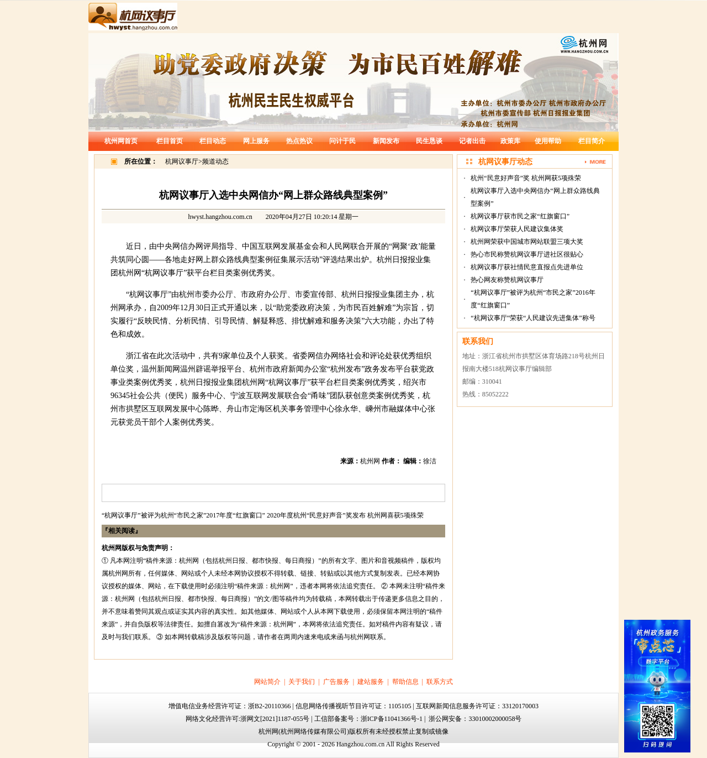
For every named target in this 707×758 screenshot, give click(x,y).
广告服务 (336, 682)
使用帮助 (548, 141)
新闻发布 (386, 141)
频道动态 (215, 161)
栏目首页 (169, 141)
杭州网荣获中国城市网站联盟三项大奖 (527, 241)
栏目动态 (212, 141)
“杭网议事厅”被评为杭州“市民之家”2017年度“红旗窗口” (183, 515)
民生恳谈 (429, 141)
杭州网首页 (121, 141)
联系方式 (439, 682)
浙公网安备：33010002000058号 (475, 719)
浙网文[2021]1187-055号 (275, 719)
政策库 (510, 141)
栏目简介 (591, 141)
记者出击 (472, 141)
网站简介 (267, 682)
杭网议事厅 (181, 161)
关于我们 (301, 682)
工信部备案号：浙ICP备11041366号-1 (368, 719)
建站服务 (370, 682)
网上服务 (256, 141)
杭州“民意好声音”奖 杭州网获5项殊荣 (526, 178)
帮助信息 (405, 682)
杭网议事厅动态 (505, 162)
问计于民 (342, 141)
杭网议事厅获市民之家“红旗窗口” (520, 216)
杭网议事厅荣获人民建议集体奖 (517, 229)
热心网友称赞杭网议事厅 (507, 280)
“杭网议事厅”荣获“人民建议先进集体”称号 (533, 318)
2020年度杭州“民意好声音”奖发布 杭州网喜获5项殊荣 (345, 515)
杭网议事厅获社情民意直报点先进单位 (527, 267)
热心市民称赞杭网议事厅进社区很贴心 (527, 254)
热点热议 (299, 141)
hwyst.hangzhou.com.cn (220, 217)
